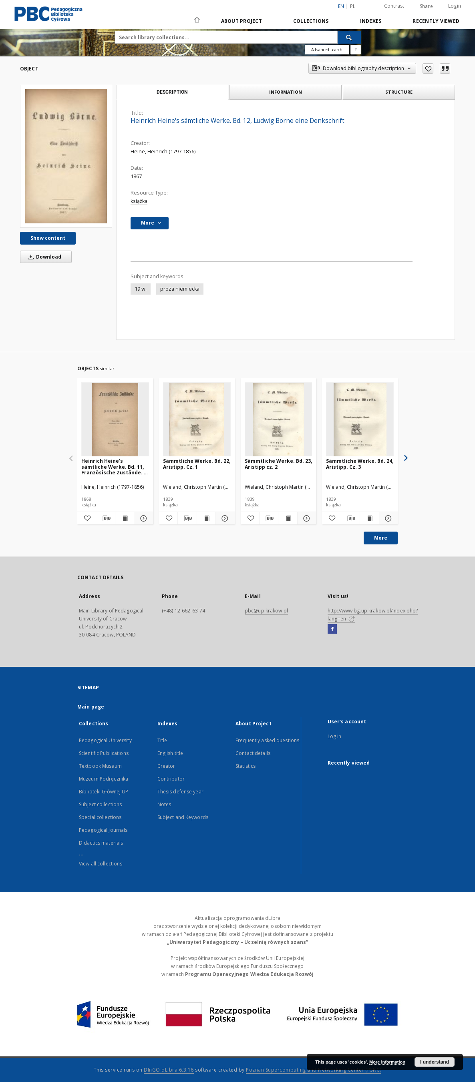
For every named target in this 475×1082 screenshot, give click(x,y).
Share (426, 6)
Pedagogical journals (103, 830)
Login (454, 5)
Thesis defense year (180, 791)
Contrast (394, 5)
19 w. (141, 288)
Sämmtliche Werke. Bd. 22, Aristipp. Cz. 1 (196, 464)
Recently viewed (436, 21)
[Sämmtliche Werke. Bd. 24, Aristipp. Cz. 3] (359, 420)
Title (162, 740)
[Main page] (196, 21)
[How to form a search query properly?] (355, 49)
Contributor (171, 778)
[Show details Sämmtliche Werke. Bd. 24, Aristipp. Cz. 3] (387, 518)
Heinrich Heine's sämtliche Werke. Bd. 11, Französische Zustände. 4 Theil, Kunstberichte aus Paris (114, 467)
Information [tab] (285, 92)
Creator (166, 766)
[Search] (349, 37)
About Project (241, 21)
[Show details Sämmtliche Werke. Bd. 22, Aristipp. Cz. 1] (224, 518)
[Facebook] (332, 629)
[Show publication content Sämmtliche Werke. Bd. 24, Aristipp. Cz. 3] (369, 518)
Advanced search (326, 49)
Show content (47, 238)
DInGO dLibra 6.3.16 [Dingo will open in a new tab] (169, 1069)
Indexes (371, 21)
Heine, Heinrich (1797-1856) (163, 151)
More (380, 537)
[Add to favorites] (428, 68)
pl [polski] (353, 6)
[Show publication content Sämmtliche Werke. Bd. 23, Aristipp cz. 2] (287, 518)
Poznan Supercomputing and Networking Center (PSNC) (313, 1069)
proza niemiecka (179, 288)
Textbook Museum (100, 766)
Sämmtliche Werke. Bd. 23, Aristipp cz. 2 (278, 464)
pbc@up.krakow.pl (266, 610)
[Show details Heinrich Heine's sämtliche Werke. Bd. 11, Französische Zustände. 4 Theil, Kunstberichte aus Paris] (142, 518)
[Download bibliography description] (105, 518)
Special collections (100, 817)
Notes (164, 804)
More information (387, 1062)
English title (170, 753)
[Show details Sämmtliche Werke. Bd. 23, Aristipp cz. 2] (305, 518)
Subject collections (100, 804)
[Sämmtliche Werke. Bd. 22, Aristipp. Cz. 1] (196, 420)
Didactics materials (101, 842)
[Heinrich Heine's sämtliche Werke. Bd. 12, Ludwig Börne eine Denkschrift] (66, 156)
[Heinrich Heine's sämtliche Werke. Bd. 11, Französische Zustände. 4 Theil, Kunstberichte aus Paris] (115, 420)
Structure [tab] (399, 92)
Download (43, 256)
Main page (90, 706)
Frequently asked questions (267, 740)
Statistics (245, 766)
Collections (311, 21)
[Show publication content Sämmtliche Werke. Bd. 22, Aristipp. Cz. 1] (206, 518)
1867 (136, 176)
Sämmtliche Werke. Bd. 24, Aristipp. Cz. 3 (359, 464)
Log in (335, 736)
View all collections (100, 863)
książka (139, 201)
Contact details (252, 753)
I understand (434, 1062)
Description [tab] (172, 92)
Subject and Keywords (182, 817)
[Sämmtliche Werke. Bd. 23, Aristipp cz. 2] (278, 420)
